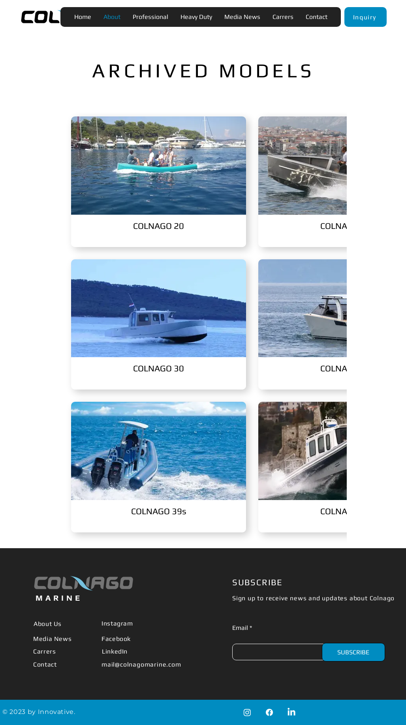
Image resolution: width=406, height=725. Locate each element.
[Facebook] (269, 712)
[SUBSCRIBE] (353, 652)
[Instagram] (247, 712)
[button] (365, 17)
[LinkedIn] (291, 712)
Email (240, 628)
